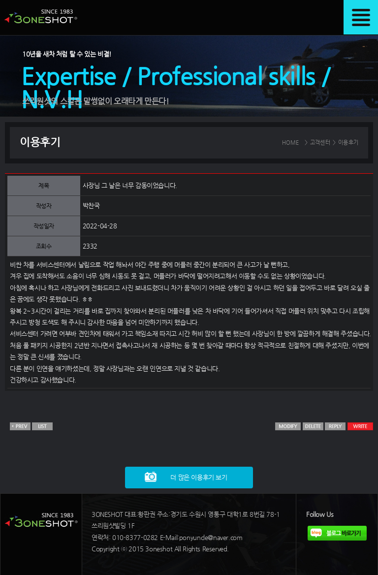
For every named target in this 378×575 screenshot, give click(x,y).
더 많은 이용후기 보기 (198, 477)
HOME (290, 142)
